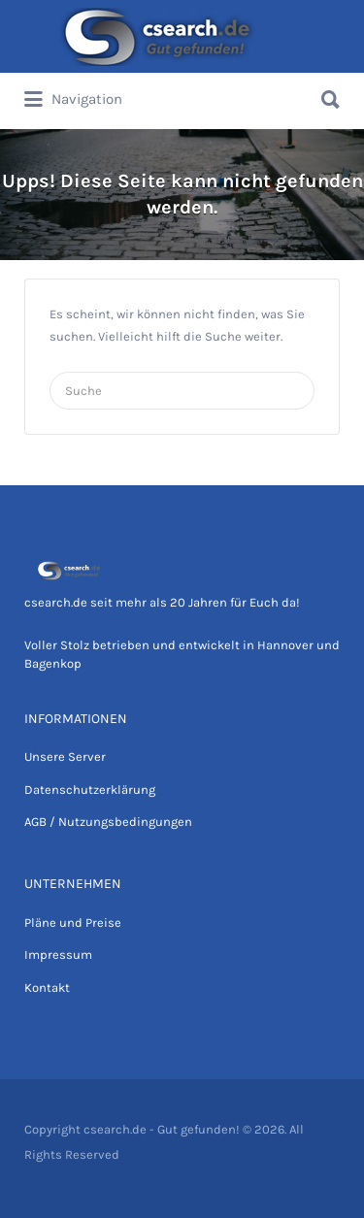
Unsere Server (65, 756)
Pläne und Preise (72, 922)
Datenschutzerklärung (89, 789)
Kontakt (47, 987)
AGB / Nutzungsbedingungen (108, 821)
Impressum (58, 954)
